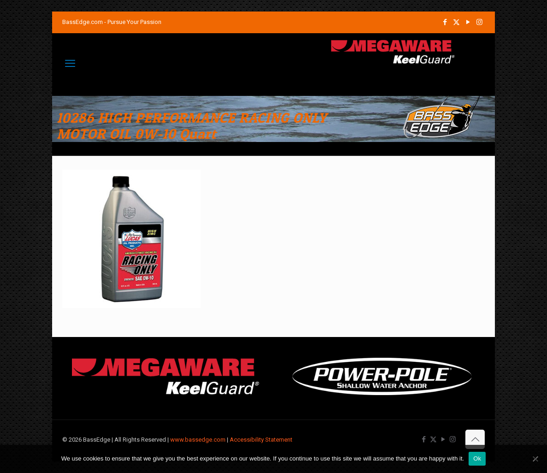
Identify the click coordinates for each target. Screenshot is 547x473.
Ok (477, 458)
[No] (535, 458)
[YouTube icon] (467, 22)
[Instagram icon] (479, 22)
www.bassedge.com (198, 439)
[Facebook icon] (444, 22)
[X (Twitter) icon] (456, 22)
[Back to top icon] (475, 439)
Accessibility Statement (261, 439)
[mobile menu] (70, 63)
